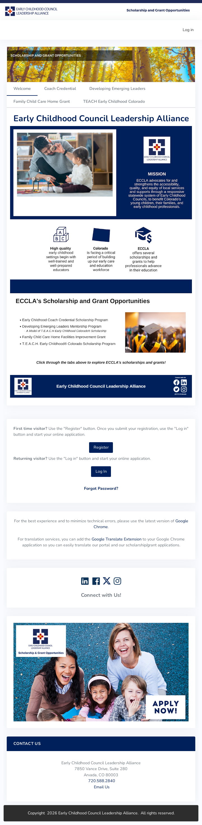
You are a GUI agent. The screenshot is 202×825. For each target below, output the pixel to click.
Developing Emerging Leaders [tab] (117, 88)
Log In (101, 471)
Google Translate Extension (116, 539)
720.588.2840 (101, 781)
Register (101, 447)
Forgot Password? (101, 488)
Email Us (102, 787)
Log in (188, 29)
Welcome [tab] (22, 88)
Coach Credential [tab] (60, 88)
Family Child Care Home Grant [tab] (41, 101)
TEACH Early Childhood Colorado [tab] (114, 101)
